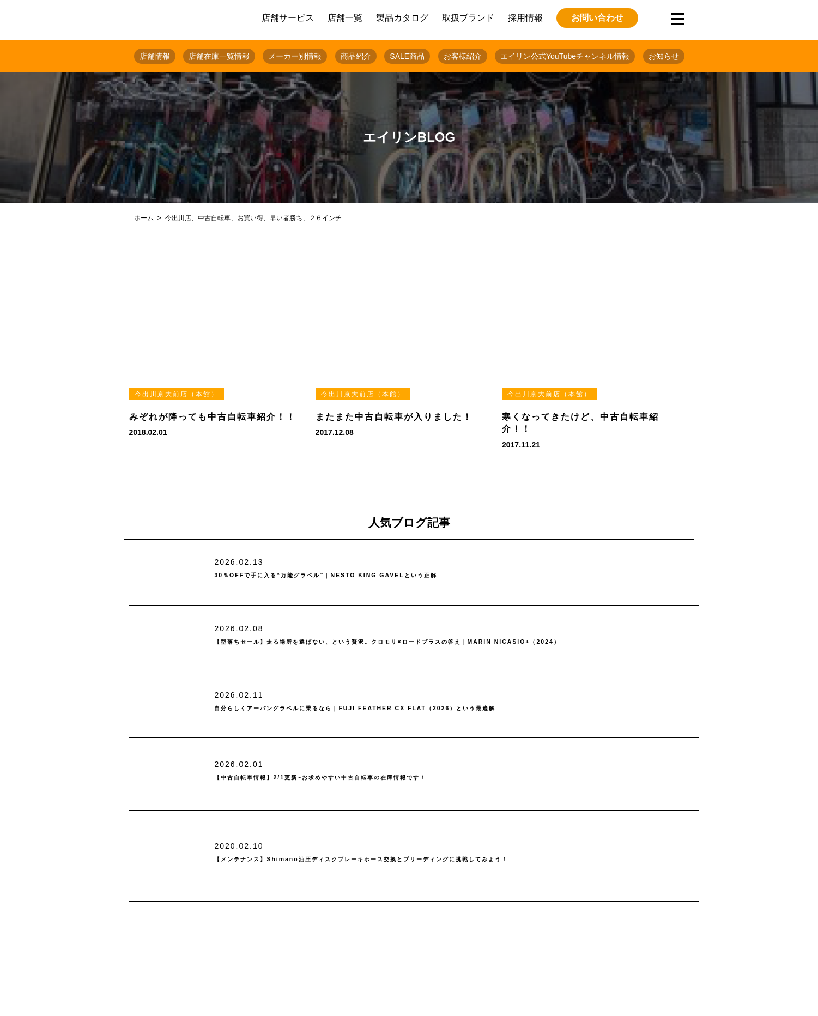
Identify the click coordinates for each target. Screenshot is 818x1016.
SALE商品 (407, 56)
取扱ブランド (468, 17)
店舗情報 (155, 56)
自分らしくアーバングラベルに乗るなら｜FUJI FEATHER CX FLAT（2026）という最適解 (419, 708)
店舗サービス (288, 17)
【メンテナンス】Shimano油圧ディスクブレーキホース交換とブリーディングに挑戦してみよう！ (432, 859)
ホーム (144, 218)
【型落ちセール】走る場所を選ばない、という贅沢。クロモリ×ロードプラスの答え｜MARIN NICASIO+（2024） (420, 642)
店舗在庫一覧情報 (219, 56)
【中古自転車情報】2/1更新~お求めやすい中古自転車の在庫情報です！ (372, 778)
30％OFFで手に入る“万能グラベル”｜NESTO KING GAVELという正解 (375, 575)
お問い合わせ (597, 17)
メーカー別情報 (295, 56)
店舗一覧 (345, 17)
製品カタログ (402, 17)
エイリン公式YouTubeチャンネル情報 (564, 56)
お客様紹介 (463, 56)
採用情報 (525, 17)
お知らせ (664, 56)
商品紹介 (356, 56)
